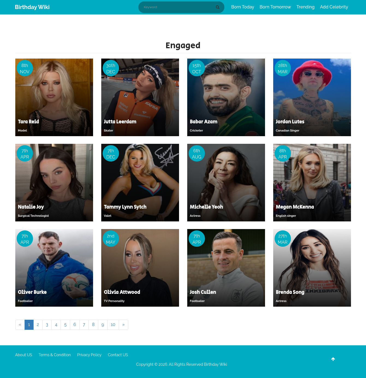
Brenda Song (290, 292)
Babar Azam (204, 122)
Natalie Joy (31, 207)
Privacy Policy (89, 355)
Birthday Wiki (32, 7)
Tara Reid (28, 122)
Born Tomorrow (275, 7)
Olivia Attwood (122, 292)
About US (23, 355)
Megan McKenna (295, 207)
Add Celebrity (334, 7)
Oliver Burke (32, 292)
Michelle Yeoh (206, 207)
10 (113, 324)
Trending (305, 7)
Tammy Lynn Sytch (125, 207)
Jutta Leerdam (120, 122)
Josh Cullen (203, 292)
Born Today (242, 7)
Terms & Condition (54, 355)
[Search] (218, 7)
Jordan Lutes (290, 122)
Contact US (118, 355)
